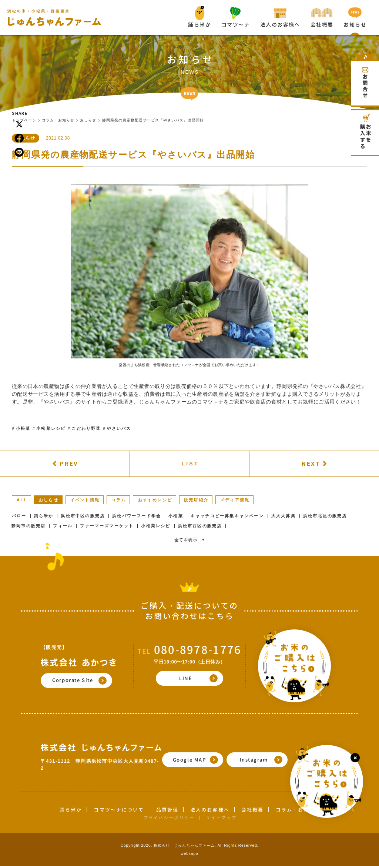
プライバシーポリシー (169, 818)
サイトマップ (221, 818)
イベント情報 (85, 500)
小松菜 (23, 428)
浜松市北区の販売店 (325, 516)
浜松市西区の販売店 (200, 526)
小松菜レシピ (51, 428)
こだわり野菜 (86, 428)
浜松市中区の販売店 (83, 516)
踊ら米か (44, 516)
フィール (63, 526)
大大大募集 (283, 516)
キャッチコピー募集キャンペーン (227, 516)
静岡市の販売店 (28, 526)
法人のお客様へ (209, 809)
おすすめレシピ (155, 500)
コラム (118, 500)
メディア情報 (234, 500)
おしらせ (48, 500)
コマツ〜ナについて (119, 809)
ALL (22, 500)
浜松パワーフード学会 (136, 516)
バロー (19, 516)
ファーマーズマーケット (107, 526)
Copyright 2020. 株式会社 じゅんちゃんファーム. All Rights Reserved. (190, 845)
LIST (190, 464)
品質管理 (167, 809)
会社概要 (252, 809)
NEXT (311, 463)
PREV (69, 463)
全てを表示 (189, 539)
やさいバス (119, 428)
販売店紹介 (196, 500)
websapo (189, 854)
